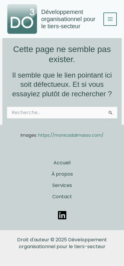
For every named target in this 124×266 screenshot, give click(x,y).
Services (62, 185)
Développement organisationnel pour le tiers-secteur (68, 19)
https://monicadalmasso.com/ (71, 135)
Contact (62, 196)
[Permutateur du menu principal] (110, 19)
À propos (62, 174)
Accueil (62, 162)
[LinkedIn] (62, 215)
